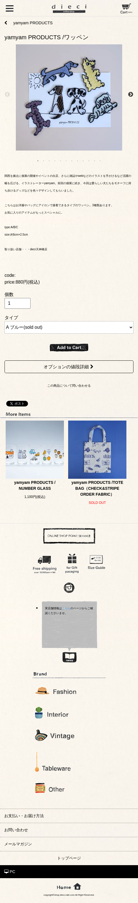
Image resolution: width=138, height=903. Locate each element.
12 (100, 160)
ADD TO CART (69, 347)
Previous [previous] (7, 95)
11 (94, 160)
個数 (9, 294)
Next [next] (130, 95)
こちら (66, 608)
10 (89, 160)
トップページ (69, 858)
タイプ (11, 317)
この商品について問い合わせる (69, 385)
